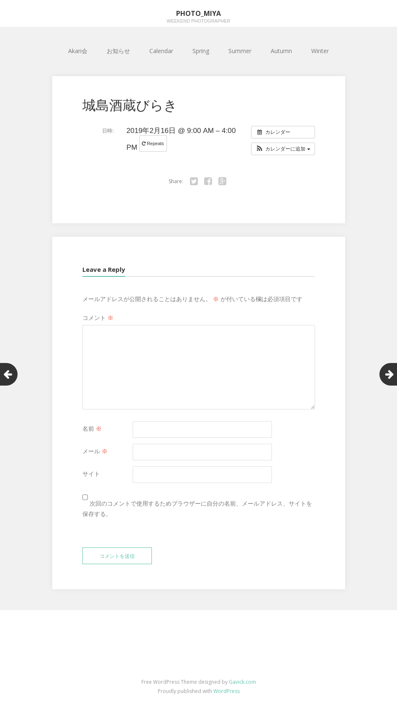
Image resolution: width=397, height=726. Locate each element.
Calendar (161, 51)
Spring (200, 51)
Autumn (281, 51)
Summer (239, 51)
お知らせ (118, 51)
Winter (320, 51)
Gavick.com (242, 681)
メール (95, 451)
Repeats (153, 143)
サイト (91, 474)
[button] (283, 149)
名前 (92, 428)
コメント (97, 318)
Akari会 (77, 51)
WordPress (226, 691)
